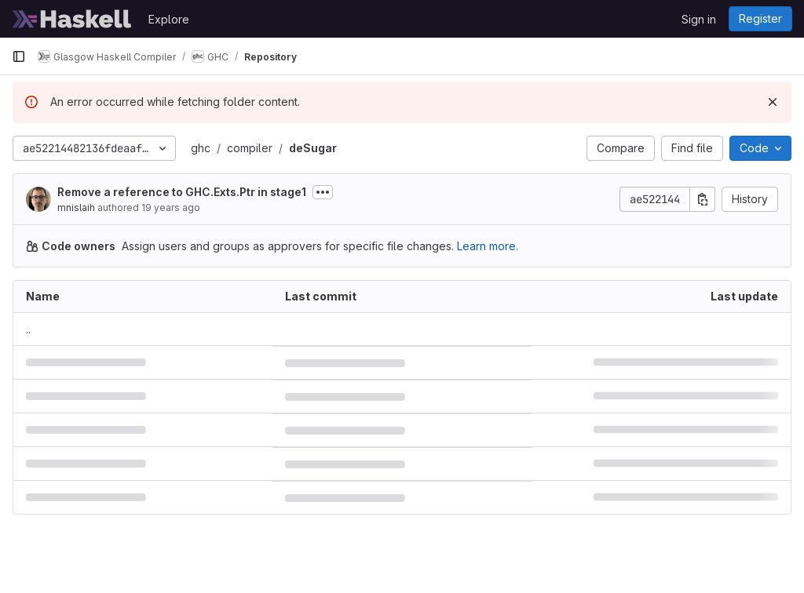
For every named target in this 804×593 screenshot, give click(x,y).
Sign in (699, 19)
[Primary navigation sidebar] (18, 56)
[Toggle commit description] (322, 192)
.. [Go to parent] (28, 329)
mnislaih (76, 207)
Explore (168, 19)
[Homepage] (72, 18)
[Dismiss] (772, 102)
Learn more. (487, 246)
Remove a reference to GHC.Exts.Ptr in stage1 (181, 191)
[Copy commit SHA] (702, 199)
